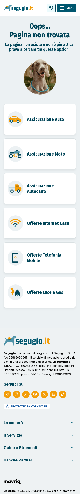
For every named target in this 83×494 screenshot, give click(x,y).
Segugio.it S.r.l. (14, 491)
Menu (70, 8)
